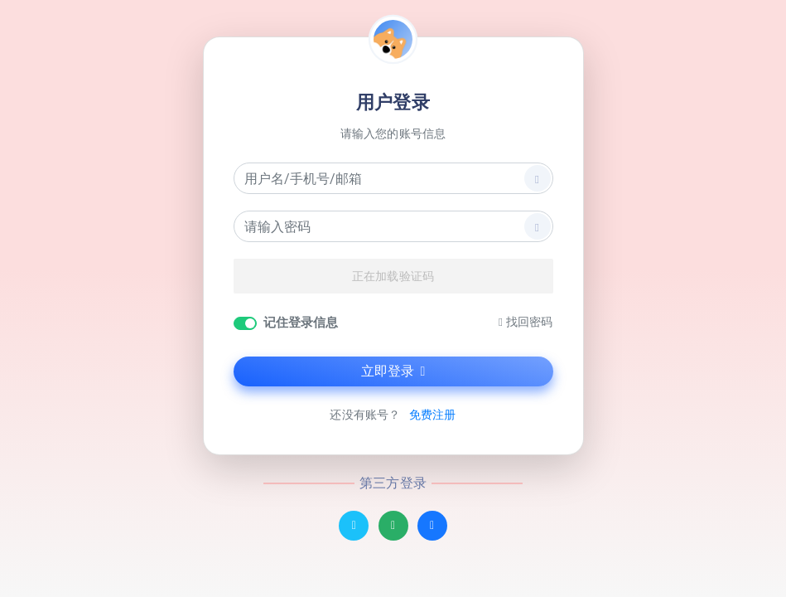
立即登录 (393, 371)
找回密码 (526, 322)
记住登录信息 (301, 322)
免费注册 (432, 415)
